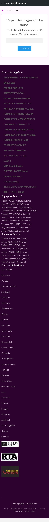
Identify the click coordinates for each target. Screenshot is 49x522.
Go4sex (4, 314)
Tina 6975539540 (9, 204)
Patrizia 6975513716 (11, 255)
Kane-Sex (5, 275)
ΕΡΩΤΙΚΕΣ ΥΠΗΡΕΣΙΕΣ (15, 150)
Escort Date (6, 330)
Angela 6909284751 (10, 227)
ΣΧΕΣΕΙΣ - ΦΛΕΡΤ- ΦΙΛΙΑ (16, 171)
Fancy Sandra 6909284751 (13, 210)
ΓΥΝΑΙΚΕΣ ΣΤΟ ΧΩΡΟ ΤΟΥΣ (17, 124)
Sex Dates (5, 325)
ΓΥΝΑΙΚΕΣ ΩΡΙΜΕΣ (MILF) (16, 140)
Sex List (4, 408)
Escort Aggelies (8, 425)
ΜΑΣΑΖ (7, 160)
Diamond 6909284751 (11, 258)
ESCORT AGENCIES (13, 88)
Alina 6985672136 (9, 230)
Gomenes (5, 414)
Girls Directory (8, 386)
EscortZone (6, 381)
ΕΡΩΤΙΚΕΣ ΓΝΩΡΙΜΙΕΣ (15, 145)
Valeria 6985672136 (10, 248)
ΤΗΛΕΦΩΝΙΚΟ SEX (13, 176)
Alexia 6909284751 (10, 252)
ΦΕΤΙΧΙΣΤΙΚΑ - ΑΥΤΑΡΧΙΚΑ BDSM (20, 186)
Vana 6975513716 (9, 214)
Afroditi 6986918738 (11, 207)
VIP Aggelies (7, 358)
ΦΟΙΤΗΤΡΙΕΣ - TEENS (14, 192)
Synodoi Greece (8, 364)
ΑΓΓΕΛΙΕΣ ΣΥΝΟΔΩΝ (14, 93)
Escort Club (6, 269)
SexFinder (5, 303)
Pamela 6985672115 (10, 217)
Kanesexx (5, 397)
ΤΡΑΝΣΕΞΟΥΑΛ (11, 181)
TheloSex (5, 297)
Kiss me (4, 431)
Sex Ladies (6, 336)
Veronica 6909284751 (11, 224)
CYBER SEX (9, 83)
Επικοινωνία (31, 503)
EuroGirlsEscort (8, 286)
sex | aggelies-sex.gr (16, 3)
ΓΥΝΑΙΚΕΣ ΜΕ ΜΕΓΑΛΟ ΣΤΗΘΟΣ (19, 119)
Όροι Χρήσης (18, 503)
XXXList (5, 403)
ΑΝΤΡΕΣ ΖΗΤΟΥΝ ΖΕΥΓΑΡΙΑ (17, 98)
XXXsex (4, 319)
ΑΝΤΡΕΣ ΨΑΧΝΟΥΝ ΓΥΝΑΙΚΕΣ (19, 109)
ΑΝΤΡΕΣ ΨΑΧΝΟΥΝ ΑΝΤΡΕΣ (18, 103)
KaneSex (5, 375)
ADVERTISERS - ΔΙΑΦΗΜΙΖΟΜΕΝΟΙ (21, 77)
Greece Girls (7, 342)
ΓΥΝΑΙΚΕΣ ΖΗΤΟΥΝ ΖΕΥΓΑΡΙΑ (18, 114)
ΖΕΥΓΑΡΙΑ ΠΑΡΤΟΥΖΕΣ (15, 155)
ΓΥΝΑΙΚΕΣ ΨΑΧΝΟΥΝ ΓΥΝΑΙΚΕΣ (20, 135)
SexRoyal (5, 292)
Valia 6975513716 (9, 245)
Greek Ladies (7, 347)
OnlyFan (5, 436)
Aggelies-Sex (7, 308)
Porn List (5, 280)
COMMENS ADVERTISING (24, 511)
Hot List (5, 369)
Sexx (3, 392)
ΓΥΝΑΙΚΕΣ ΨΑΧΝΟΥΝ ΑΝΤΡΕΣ (19, 129)
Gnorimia (5, 353)
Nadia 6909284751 (10, 200)
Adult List (5, 420)
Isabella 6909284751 (11, 220)
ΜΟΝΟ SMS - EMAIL (13, 166)
